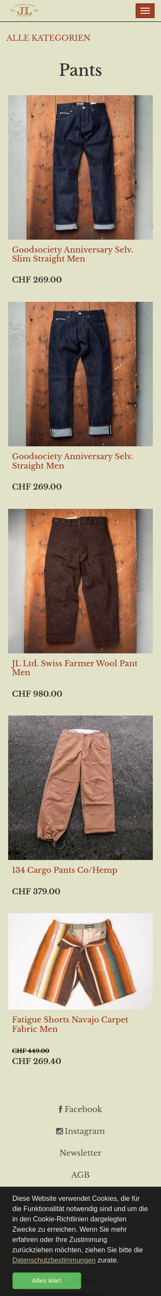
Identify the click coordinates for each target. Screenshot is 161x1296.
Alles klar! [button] (46, 1280)
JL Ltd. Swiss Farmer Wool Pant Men (74, 668)
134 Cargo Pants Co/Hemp (64, 870)
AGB (80, 1175)
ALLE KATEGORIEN (48, 38)
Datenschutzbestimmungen (54, 1260)
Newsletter (81, 1153)
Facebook (80, 1109)
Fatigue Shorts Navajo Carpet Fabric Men (70, 1024)
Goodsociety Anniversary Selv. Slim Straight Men (72, 254)
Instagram (80, 1131)
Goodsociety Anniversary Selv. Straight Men (72, 461)
